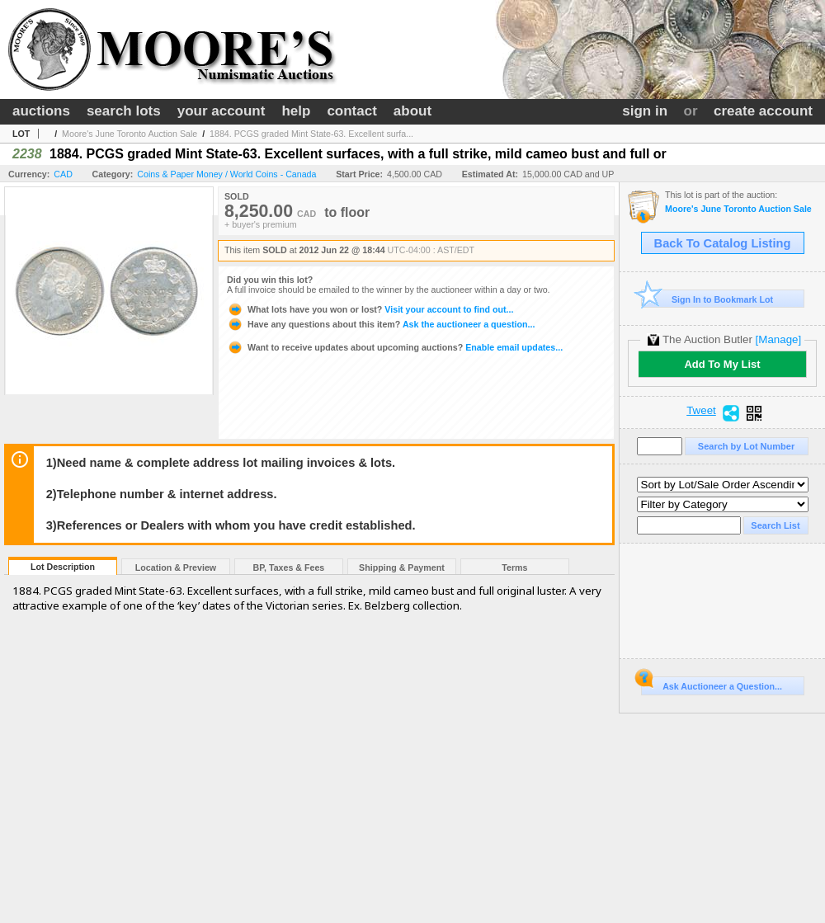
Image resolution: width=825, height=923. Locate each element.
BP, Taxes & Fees (289, 567)
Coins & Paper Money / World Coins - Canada (226, 174)
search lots (124, 111)
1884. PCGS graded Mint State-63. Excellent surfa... (311, 134)
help (295, 111)
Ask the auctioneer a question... (381, 324)
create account (763, 111)
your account (221, 111)
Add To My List (722, 364)
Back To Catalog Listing (722, 243)
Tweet (701, 411)
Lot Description (63, 567)
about (412, 111)
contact (351, 111)
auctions (41, 111)
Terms (514, 567)
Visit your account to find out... (370, 309)
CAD (63, 174)
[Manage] (778, 339)
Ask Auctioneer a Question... (711, 683)
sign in (644, 111)
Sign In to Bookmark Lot (707, 299)
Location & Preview (175, 567)
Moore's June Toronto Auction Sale (129, 134)
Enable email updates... (395, 347)
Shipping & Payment (402, 567)
